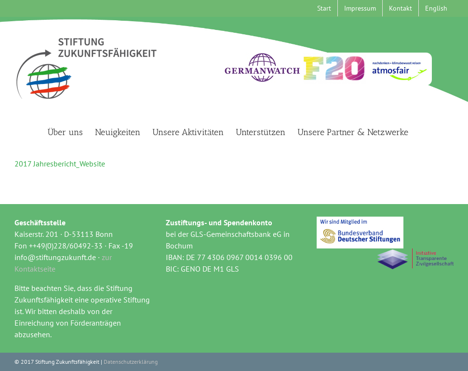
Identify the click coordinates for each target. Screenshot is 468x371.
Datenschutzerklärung (131, 361)
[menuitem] (436, 8)
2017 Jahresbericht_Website (59, 163)
